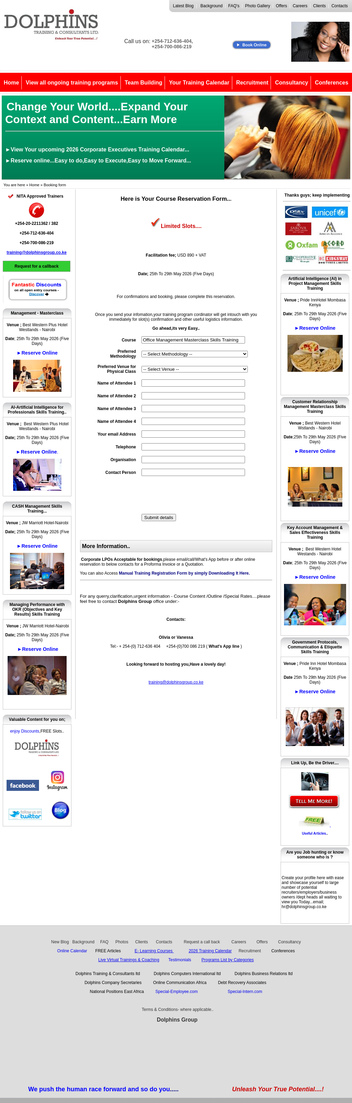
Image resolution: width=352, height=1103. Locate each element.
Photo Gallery (257, 5)
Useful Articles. (314, 833)
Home (11, 83)
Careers (300, 5)
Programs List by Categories (228, 959)
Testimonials (179, 959)
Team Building (143, 83)
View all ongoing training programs (72, 83)
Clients (319, 5)
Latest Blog (183, 5)
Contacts (339, 5)
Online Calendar (72, 950)
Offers (281, 5)
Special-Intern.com (245, 991)
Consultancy (291, 83)
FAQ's (233, 5)
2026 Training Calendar (210, 950)
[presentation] (193, 494)
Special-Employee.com (177, 991)
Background (212, 5)
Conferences (331, 83)
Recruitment (252, 83)
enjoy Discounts (24, 731)
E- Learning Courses (154, 950)
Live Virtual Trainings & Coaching (128, 959)
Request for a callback (36, 266)
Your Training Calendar (199, 83)
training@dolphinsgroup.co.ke (37, 252)
